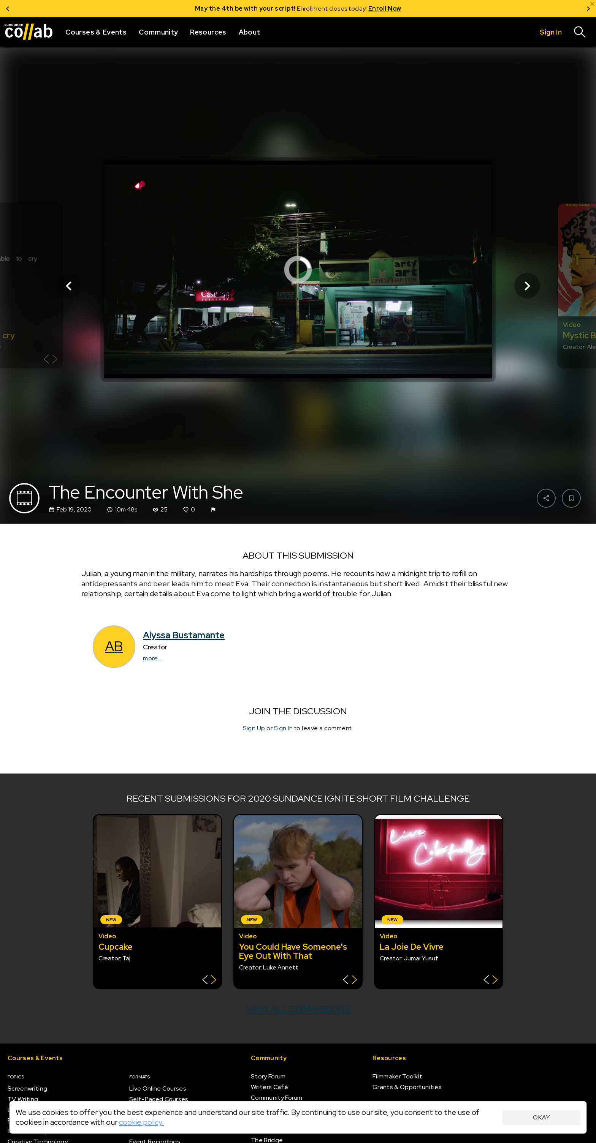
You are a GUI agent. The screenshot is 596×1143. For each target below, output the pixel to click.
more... (152, 658)
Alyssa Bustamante (184, 635)
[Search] (580, 32)
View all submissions (298, 1009)
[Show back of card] (51, 360)
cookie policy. (141, 1122)
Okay (541, 1117)
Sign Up (254, 728)
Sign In (283, 728)
